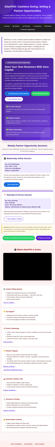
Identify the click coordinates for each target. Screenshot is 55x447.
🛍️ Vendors (16, 26)
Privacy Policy (28, 444)
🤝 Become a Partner (44, 238)
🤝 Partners (47, 26)
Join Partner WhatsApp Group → (13, 370)
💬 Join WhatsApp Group (40, 93)
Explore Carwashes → (10, 390)
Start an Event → (8, 342)
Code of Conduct (39, 444)
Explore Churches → (9, 410)
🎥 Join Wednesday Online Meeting (17, 93)
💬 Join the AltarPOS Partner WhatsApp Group (18, 238)
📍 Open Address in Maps (13, 219)
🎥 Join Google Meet (11, 184)
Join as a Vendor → (9, 302)
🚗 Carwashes (37, 26)
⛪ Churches (26, 26)
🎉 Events (7, 26)
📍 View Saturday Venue (13, 99)
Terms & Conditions (16, 444)
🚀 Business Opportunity (27, 29)
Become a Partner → (9, 366)
